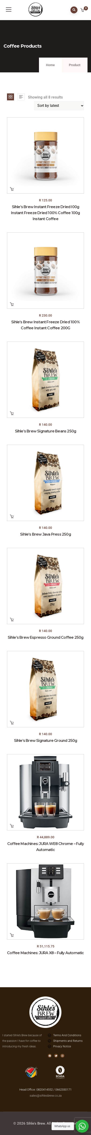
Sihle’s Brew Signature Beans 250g (45, 431)
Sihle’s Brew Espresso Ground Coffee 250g (46, 637)
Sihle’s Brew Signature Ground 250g (45, 740)
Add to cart (11, 189)
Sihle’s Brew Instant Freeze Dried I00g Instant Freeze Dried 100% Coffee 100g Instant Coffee (45, 213)
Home (50, 65)
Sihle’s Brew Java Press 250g (45, 534)
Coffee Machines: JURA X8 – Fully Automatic (45, 953)
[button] (82, 10)
